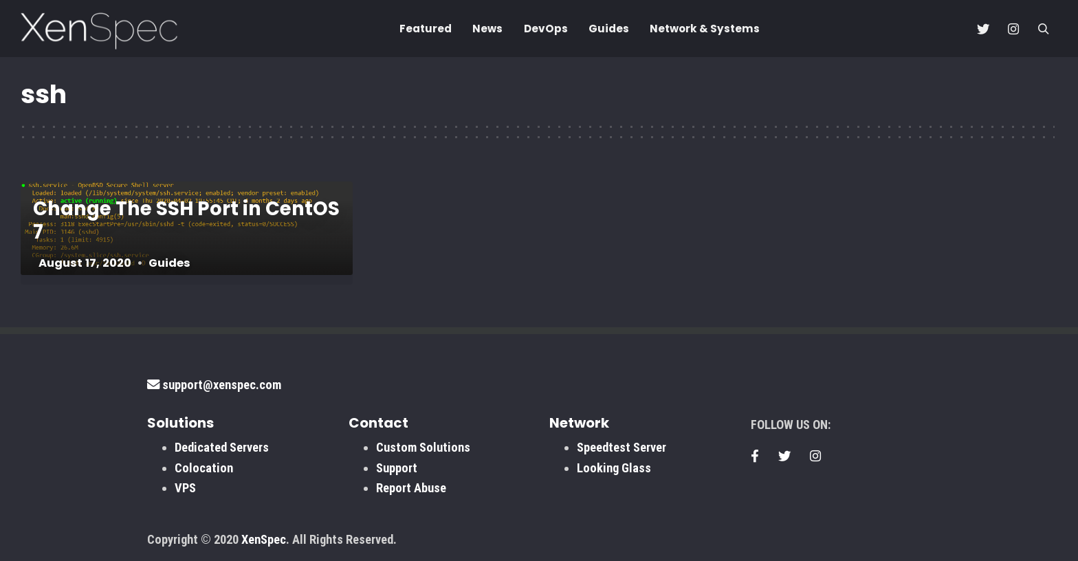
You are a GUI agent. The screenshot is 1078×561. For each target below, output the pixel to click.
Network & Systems (705, 28)
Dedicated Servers (222, 447)
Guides (608, 28)
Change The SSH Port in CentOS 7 (186, 220)
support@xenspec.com (214, 384)
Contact (378, 422)
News (487, 28)
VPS (185, 488)
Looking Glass (614, 468)
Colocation (204, 468)
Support (396, 468)
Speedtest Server (621, 447)
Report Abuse (411, 488)
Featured (425, 28)
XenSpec (263, 539)
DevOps (546, 28)
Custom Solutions (423, 447)
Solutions (180, 422)
